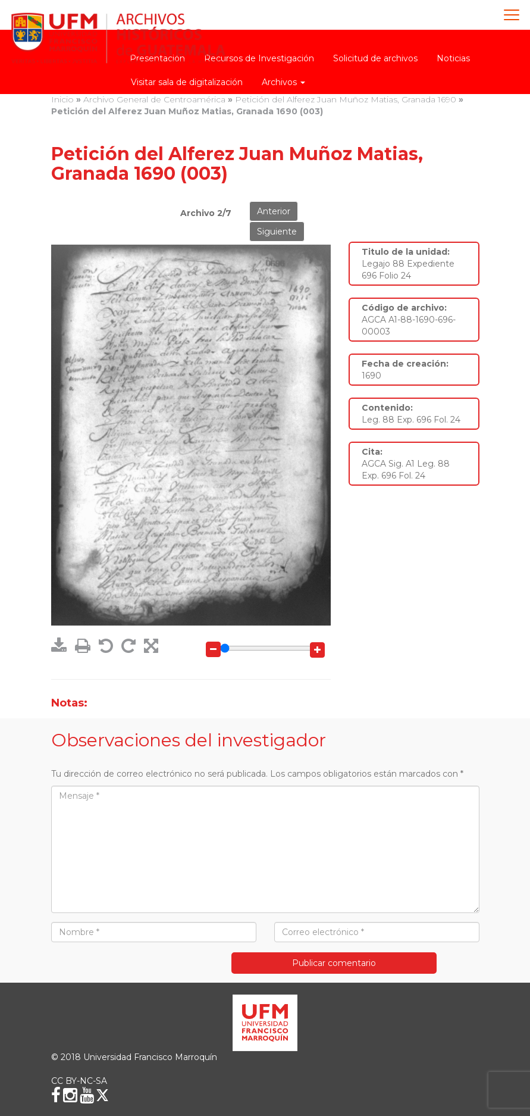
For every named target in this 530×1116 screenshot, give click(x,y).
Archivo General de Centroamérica (154, 99)
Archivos (283, 82)
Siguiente (277, 231)
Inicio (62, 99)
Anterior (273, 211)
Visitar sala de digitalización (187, 82)
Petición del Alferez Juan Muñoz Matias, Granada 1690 (345, 99)
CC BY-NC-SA (79, 1081)
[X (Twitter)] (102, 1095)
